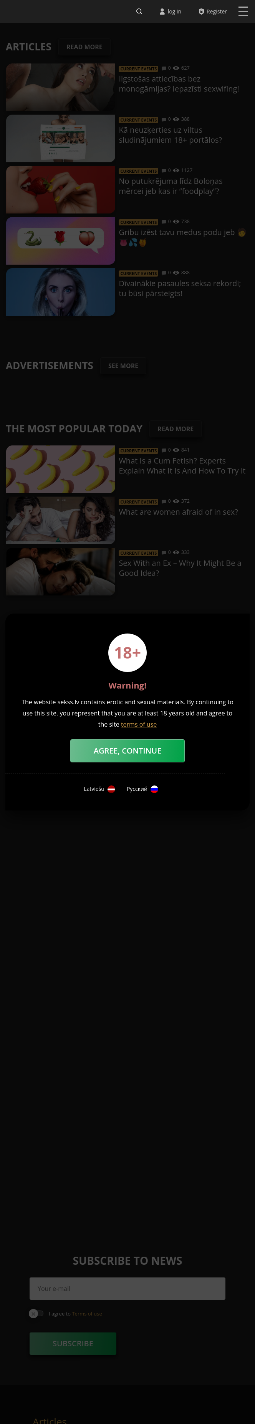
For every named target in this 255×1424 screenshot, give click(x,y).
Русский (142, 789)
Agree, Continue (128, 750)
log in (174, 11)
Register (217, 11)
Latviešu (99, 789)
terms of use (139, 724)
